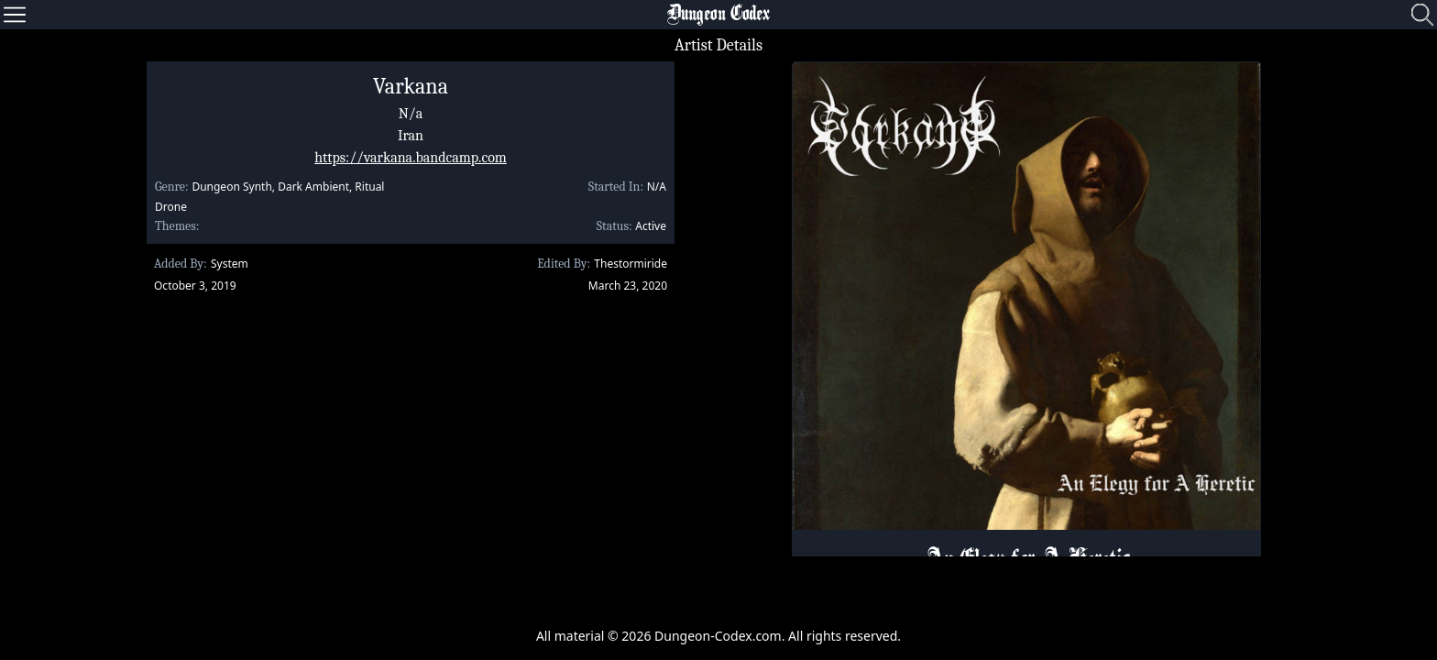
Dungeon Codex (718, 15)
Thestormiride (630, 263)
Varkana (410, 86)
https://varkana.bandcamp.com (410, 157)
